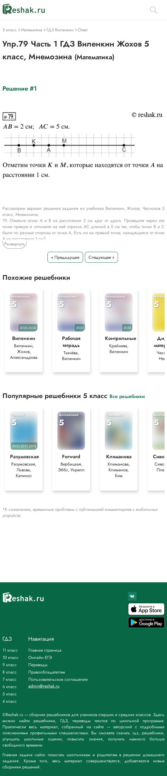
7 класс (9, 679)
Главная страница (44, 650)
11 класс (10, 650)
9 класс (9, 665)
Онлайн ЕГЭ (40, 657)
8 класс (9, 672)
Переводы (37, 665)
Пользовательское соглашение (58, 679)
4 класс (9, 701)
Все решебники (127, 396)
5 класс (9, 694)
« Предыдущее (65, 257)
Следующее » (101, 257)
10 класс (10, 657)
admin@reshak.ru (43, 686)
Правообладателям (46, 672)
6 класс (9, 687)
